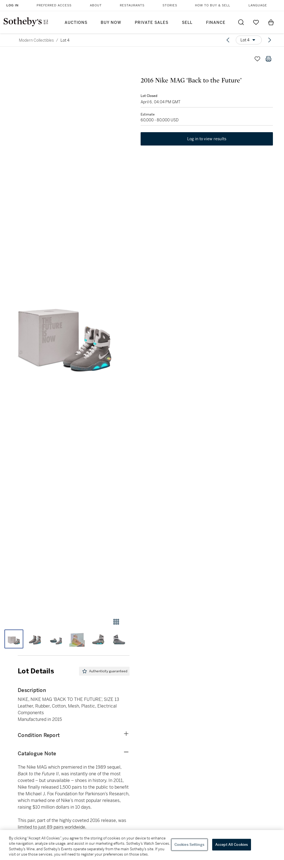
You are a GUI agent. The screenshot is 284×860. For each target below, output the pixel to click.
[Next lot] (269, 40)
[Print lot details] (268, 58)
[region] (142, 845)
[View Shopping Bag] (271, 22)
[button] (65, 330)
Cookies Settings (189, 844)
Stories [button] (170, 5)
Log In (12, 5)
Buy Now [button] (111, 22)
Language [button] (257, 5)
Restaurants (132, 5)
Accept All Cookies (231, 844)
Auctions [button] (76, 22)
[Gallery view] (116, 621)
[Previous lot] (228, 40)
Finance (215, 22)
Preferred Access (54, 5)
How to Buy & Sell (212, 5)
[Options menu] (249, 40)
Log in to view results (207, 138)
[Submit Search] (241, 22)
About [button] (96, 5)
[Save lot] (257, 58)
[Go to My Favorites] (256, 22)
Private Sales (151, 22)
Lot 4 (64, 40)
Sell (187, 22)
